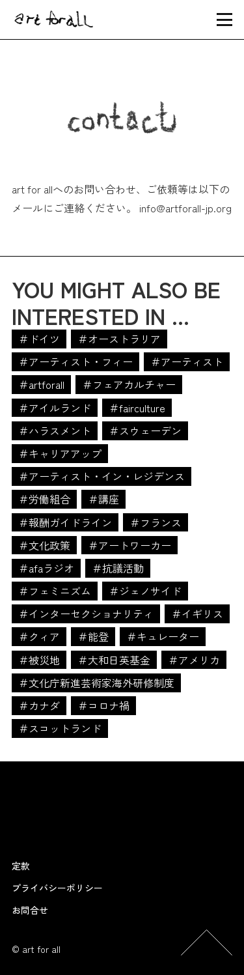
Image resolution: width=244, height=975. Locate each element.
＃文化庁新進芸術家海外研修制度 (96, 682)
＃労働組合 (44, 499)
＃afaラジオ (46, 568)
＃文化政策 (44, 545)
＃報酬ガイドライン (65, 522)
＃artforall (41, 384)
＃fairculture (137, 408)
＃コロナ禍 (103, 705)
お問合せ (30, 909)
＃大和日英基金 (113, 660)
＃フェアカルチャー (129, 384)
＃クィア (39, 636)
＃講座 (103, 499)
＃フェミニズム (54, 591)
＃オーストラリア (119, 338)
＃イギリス (197, 613)
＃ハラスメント (54, 430)
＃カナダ (39, 705)
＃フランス (155, 522)
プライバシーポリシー (57, 887)
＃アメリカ (194, 660)
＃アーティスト (186, 361)
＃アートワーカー (129, 545)
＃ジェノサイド (145, 591)
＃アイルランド (54, 408)
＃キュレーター (162, 636)
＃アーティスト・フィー (75, 361)
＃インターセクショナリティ (86, 613)
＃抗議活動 (118, 568)
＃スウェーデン (145, 430)
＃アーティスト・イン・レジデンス (101, 476)
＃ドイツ (39, 338)
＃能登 (93, 636)
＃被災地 (39, 660)
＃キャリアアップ (60, 453)
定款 (21, 865)
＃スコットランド (60, 728)
